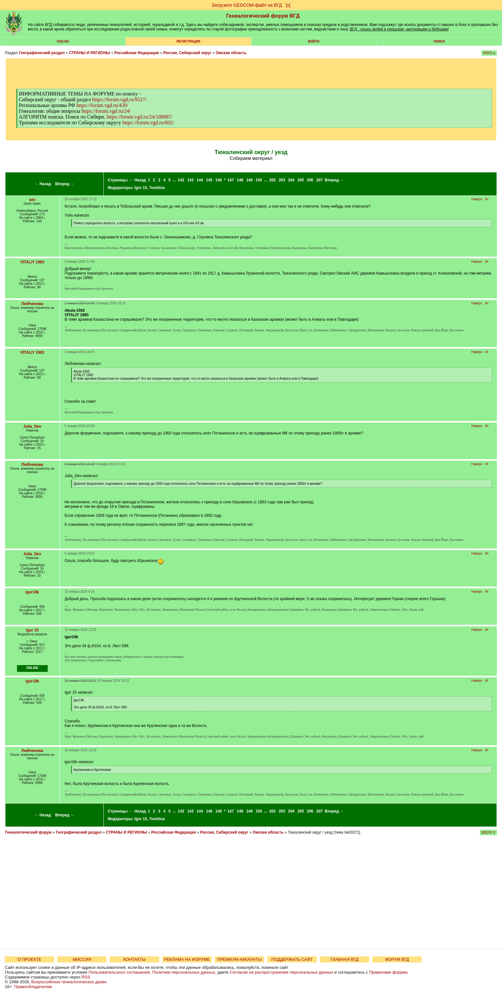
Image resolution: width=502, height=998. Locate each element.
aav (32, 199)
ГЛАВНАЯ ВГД (345, 959)
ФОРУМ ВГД (397, 959)
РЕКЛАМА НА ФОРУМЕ (187, 959)
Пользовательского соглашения (119, 972)
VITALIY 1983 (32, 262)
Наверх (476, 199)
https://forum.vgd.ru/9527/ (119, 99)
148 (240, 180)
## (487, 199)
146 (218, 180)
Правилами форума (388, 972)
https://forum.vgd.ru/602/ (148, 122)
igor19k (32, 592)
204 (291, 180)
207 (319, 180)
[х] (288, 5)
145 (209, 180)
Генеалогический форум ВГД (263, 16)
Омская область (231, 53)
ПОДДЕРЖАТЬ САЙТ (292, 959)
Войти (313, 41)
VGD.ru (63, 41)
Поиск (439, 41)
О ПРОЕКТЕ (29, 959)
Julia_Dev (32, 426)
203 (282, 180)
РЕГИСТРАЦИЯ (188, 41)
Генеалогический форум (28, 832)
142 (181, 180)
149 (249, 180)
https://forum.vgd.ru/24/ (106, 111)
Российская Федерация (136, 53)
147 (230, 180)
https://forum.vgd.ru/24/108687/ (140, 117)
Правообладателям (33, 986)
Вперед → (64, 184)
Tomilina (157, 188)
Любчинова (32, 303)
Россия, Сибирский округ (187, 53)
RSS (86, 977)
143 (190, 180)
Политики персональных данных (183, 972)
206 (310, 180)
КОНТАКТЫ (134, 959)
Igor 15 (140, 188)
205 (300, 180)
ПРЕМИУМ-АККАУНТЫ (239, 959)
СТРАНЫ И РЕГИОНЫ (89, 53)
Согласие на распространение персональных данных (281, 972)
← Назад (43, 184)
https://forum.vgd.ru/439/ (102, 105)
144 (200, 180)
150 (258, 180)
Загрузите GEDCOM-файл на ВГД (247, 5)
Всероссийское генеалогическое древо (69, 981)
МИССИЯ (82, 959)
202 (272, 180)
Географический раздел (42, 53)
